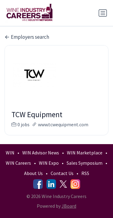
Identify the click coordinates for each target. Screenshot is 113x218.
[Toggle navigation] (102, 13)
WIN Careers (18, 163)
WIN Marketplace (84, 153)
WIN (10, 153)
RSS (85, 173)
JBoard (68, 206)
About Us (33, 173)
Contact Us (62, 173)
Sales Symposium (84, 163)
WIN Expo (49, 163)
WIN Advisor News (40, 153)
